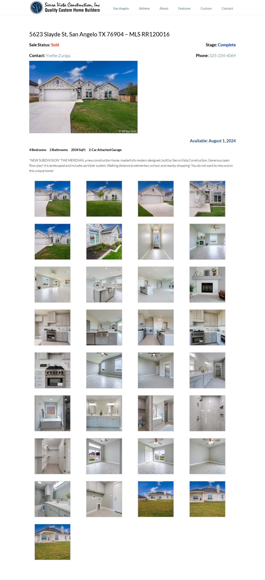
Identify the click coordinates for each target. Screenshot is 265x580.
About (164, 8)
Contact (227, 8)
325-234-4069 (222, 55)
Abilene (144, 8)
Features (184, 8)
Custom (206, 8)
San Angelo (121, 8)
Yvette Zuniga (58, 55)
